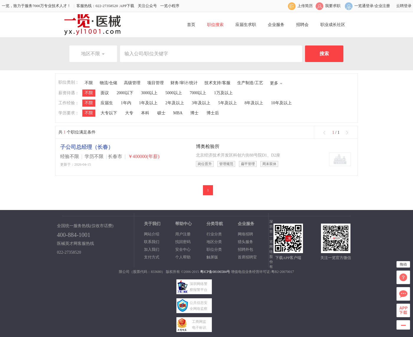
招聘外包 (245, 249)
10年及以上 (281, 103)
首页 (191, 24)
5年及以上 (227, 103)
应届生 (107, 103)
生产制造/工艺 (250, 83)
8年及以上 (254, 103)
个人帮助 (183, 257)
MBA (178, 113)
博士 (194, 113)
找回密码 (183, 242)
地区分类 (214, 242)
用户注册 (183, 234)
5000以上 (173, 93)
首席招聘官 (247, 257)
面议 (105, 93)
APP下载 (127, 6)
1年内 (126, 103)
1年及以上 (148, 103)
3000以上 (149, 93)
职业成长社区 (332, 24)
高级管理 (132, 83)
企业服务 (276, 24)
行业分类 (214, 234)
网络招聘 (245, 234)
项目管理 (155, 83)
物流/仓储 (108, 83)
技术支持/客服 (217, 83)
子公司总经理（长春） (86, 147)
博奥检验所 (207, 146)
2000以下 (125, 93)
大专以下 (109, 113)
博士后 (212, 113)
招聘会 (302, 24)
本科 (145, 113)
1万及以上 (223, 93)
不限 (89, 83)
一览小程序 (169, 6)
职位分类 (214, 249)
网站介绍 (151, 234)
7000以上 (198, 93)
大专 (129, 113)
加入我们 (151, 249)
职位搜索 (215, 24)
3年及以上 (201, 103)
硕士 (161, 113)
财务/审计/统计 (184, 83)
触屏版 (212, 257)
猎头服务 (245, 242)
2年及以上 (174, 103)
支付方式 (151, 257)
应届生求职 (245, 24)
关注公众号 (147, 6)
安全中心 (183, 249)
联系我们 (151, 242)
